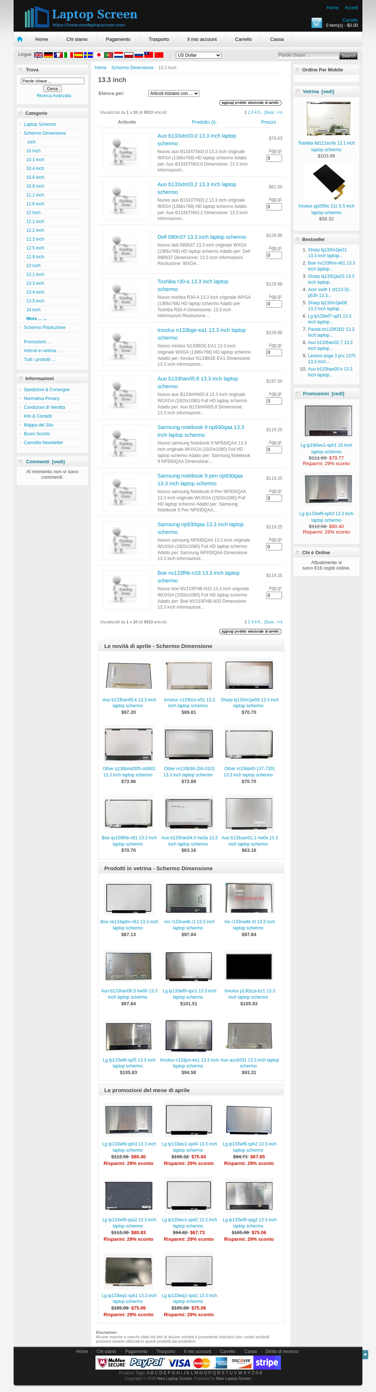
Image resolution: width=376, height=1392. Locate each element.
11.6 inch (34, 203)
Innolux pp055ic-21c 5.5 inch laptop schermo (327, 206)
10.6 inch (34, 177)
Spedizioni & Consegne (47, 389)
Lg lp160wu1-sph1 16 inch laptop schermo (327, 445)
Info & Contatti (38, 416)
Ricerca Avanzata (54, 95)
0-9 (259, 1372)
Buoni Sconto (37, 433)
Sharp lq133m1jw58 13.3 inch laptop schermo (250, 703)
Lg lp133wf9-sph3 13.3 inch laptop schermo (327, 513)
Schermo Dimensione (132, 67)
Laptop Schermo (40, 124)
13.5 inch (34, 301)
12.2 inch (34, 230)
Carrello (350, 20)
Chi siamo (77, 39)
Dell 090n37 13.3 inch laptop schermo (202, 237)
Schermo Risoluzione (44, 327)
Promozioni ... (37, 341)
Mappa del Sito (38, 425)
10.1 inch (34, 159)
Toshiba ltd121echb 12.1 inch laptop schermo (326, 143)
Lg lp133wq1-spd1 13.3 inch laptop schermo (189, 1298)
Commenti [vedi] (45, 461)
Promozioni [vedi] (323, 393)
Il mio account (202, 39)
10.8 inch (34, 186)
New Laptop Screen (174, 1378)
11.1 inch (34, 195)
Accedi (351, 7)
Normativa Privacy (41, 398)
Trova (32, 69)
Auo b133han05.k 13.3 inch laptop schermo (129, 703)
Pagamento (118, 39)
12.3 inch (34, 239)
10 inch (32, 150)
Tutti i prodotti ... (39, 359)
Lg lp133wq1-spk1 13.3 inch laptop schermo (129, 1298)
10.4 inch (34, 168)
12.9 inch (34, 256)
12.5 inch (34, 248)
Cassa (277, 39)
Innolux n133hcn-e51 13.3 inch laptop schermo (189, 703)
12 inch (32, 212)
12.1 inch (34, 221)
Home (333, 7)
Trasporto (159, 39)
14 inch (32, 309)
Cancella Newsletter (43, 442)
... (261, 112)
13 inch (32, 265)
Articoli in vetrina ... (42, 350)
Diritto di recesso (281, 1351)
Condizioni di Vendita (44, 407)
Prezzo (268, 122)
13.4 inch (34, 292)
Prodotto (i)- (204, 122)
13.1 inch (34, 274)
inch (30, 142)
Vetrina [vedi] (318, 91)
